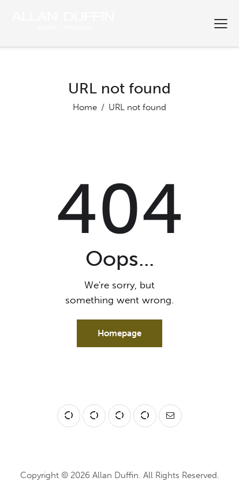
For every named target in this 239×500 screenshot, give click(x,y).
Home (85, 107)
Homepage (119, 333)
